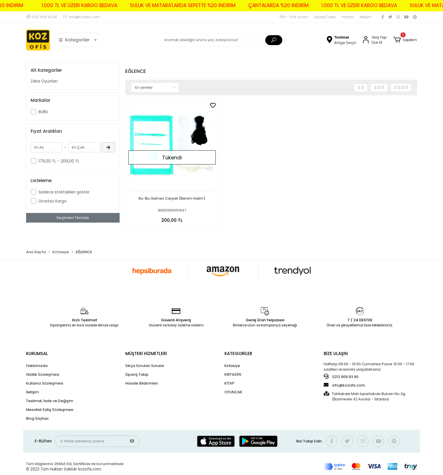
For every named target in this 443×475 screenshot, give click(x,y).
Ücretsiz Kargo (53, 201)
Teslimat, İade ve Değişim (49, 401)
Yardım (347, 16)
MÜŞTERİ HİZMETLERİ (146, 353)
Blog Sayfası (37, 418)
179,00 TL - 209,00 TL (59, 161)
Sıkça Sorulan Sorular (144, 365)
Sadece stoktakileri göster (64, 192)
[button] (405, 40)
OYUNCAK (233, 392)
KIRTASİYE (232, 374)
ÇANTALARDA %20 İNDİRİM (266, 5)
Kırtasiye (232, 365)
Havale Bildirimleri (141, 383)
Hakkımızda (37, 365)
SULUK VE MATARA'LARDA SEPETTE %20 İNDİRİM (170, 5)
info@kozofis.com (344, 385)
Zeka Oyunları (44, 81)
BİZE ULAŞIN (336, 353)
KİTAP (229, 383)
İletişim (366, 16)
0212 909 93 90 (341, 376)
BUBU (43, 112)
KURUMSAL (37, 353)
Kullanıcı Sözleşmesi (44, 383)
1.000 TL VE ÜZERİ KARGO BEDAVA (67, 5)
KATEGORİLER (238, 353)
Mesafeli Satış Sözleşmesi (49, 409)
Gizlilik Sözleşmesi (42, 374)
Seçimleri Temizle (72, 217)
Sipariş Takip (325, 16)
